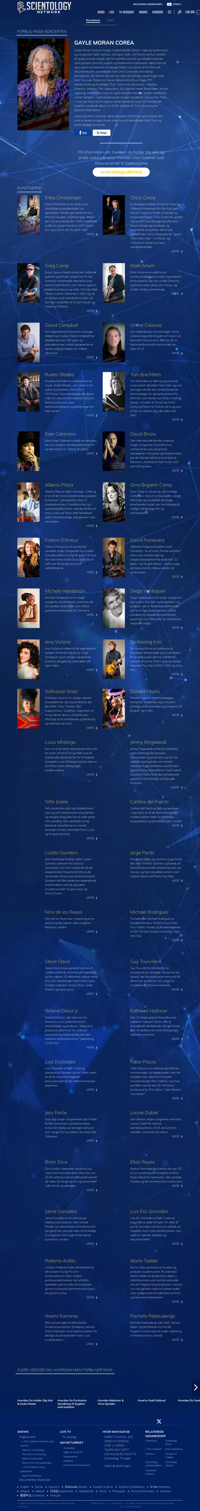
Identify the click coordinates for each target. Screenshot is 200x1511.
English (24, 1487)
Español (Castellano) (132, 1487)
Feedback (68, 1460)
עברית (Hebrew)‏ (160, 1487)
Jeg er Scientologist (31, 1475)
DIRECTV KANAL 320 (118, 1437)
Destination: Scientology (34, 1454)
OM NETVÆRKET (71, 1442)
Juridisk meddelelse (132, 1506)
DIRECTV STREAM (116, 1441)
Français (55, 1495)
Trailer (110, 20)
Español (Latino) (103, 1487)
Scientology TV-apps (117, 1458)
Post (101, 133)
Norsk (103, 1491)
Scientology (151, 1440)
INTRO (101, 12)
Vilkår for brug (97, 1503)
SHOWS (143, 12)
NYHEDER (157, 12)
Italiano (40, 1491)
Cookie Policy (116, 1503)
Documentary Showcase (35, 1479)
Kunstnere (93, 20)
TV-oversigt (69, 1437)
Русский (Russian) (142, 1491)
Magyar (25, 1491)
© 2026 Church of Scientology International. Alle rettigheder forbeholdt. (46, 1505)
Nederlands (86, 1491)
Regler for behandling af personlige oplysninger (151, 1503)
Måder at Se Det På (73, 1452)
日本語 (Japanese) (61, 1491)
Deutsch (54, 1487)
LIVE (111, 12)
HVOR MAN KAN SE (116, 1431)
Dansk (39, 1487)
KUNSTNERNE (29, 188)
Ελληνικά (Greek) (76, 1487)
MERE (92, 234)
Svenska (165, 1491)
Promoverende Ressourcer (76, 1465)
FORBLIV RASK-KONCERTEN (41, 31)
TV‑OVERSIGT (126, 12)
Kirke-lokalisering (174, 1449)
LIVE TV (65, 1431)
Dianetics (150, 1453)
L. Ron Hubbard (153, 1449)
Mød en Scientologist (32, 1458)
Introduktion (69, 1447)
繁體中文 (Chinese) (32, 1495)
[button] (196, 1387)
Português (118, 1491)
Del (83, 133)
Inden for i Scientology (33, 1449)
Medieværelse (70, 1456)
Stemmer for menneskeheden (37, 1462)
